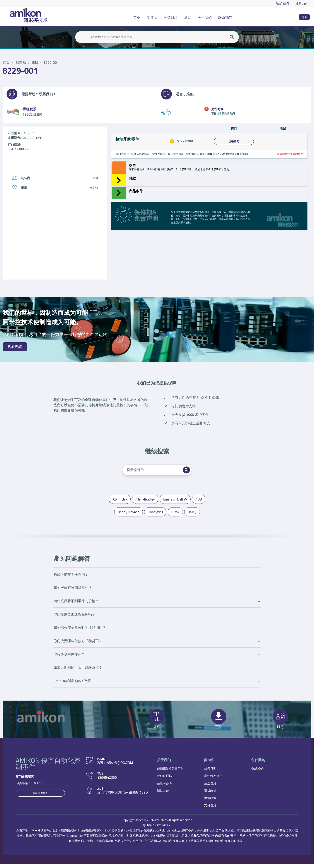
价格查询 (234, 141)
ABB (198, 499)
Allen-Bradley (145, 499)
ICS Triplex (119, 499)
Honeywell (155, 511)
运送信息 (210, 783)
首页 (136, 17)
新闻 (187, 17)
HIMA (175, 511)
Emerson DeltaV (175, 499)
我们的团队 (164, 775)
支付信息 (210, 805)
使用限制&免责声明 (170, 768)
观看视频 (15, 346)
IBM (35, 62)
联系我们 (225, 17)
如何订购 (210, 768)
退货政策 (210, 790)
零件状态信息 (213, 775)
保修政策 (210, 797)
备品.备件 (257, 768)
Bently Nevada (128, 511)
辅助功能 (301, 3)
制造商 (152, 17)
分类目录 (171, 17)
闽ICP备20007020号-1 (157, 825)
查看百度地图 (40, 793)
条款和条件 (282, 3)
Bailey (192, 511)
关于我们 (205, 17)
